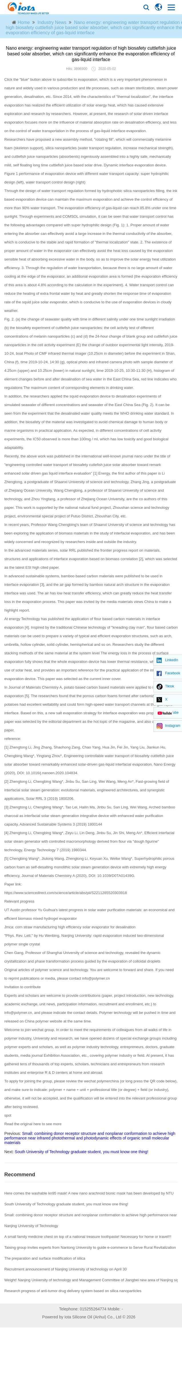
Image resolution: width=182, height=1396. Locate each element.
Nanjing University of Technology (31, 1226)
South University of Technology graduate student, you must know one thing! (81, 1151)
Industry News (51, 22)
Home (24, 22)
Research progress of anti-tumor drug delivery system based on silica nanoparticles (72, 1291)
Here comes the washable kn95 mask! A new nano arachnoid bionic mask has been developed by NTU (89, 1193)
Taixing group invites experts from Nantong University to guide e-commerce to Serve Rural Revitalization (90, 1247)
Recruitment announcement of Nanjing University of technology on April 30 (65, 1269)
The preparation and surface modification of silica (44, 1258)
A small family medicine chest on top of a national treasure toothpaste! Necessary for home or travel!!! (87, 1236)
